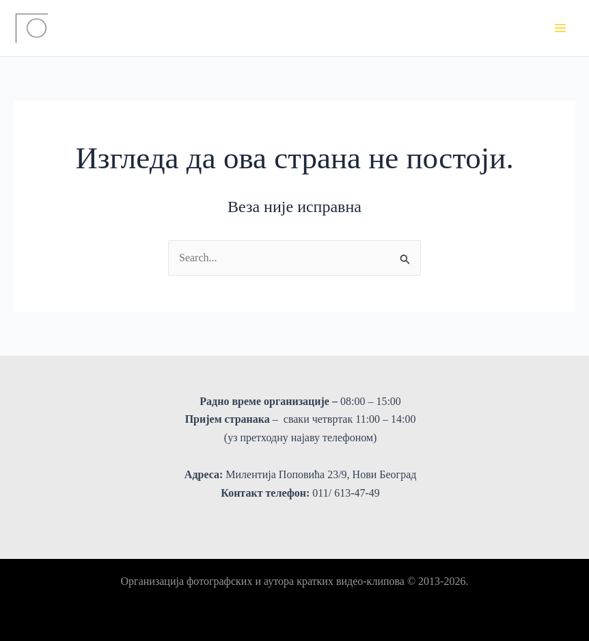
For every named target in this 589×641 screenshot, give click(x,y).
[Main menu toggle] (560, 28)
